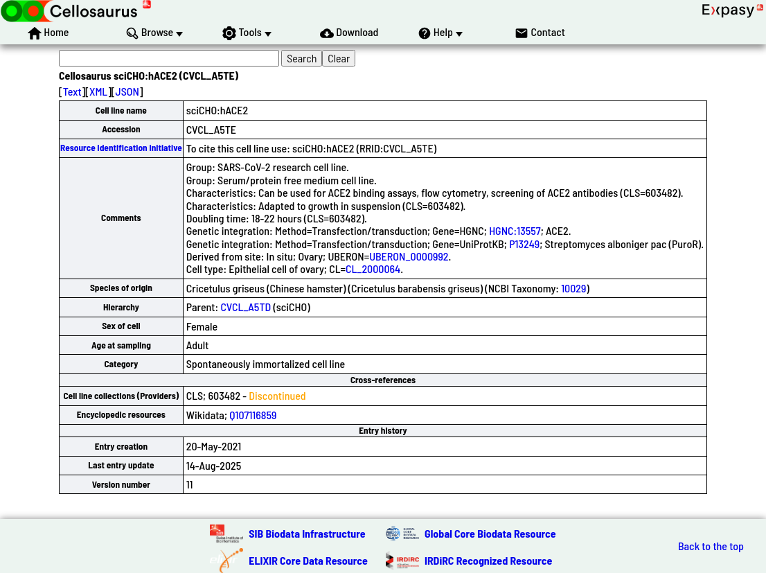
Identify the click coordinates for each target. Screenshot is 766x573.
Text (72, 91)
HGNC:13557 (515, 230)
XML (98, 91)
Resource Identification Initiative (121, 147)
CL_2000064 (373, 268)
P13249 (524, 243)
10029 (573, 287)
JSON (127, 91)
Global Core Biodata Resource (490, 533)
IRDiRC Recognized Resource (488, 560)
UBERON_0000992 (408, 256)
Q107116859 (252, 414)
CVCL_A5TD (245, 306)
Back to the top (711, 546)
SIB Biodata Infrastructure (307, 533)
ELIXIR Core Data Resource (308, 560)
